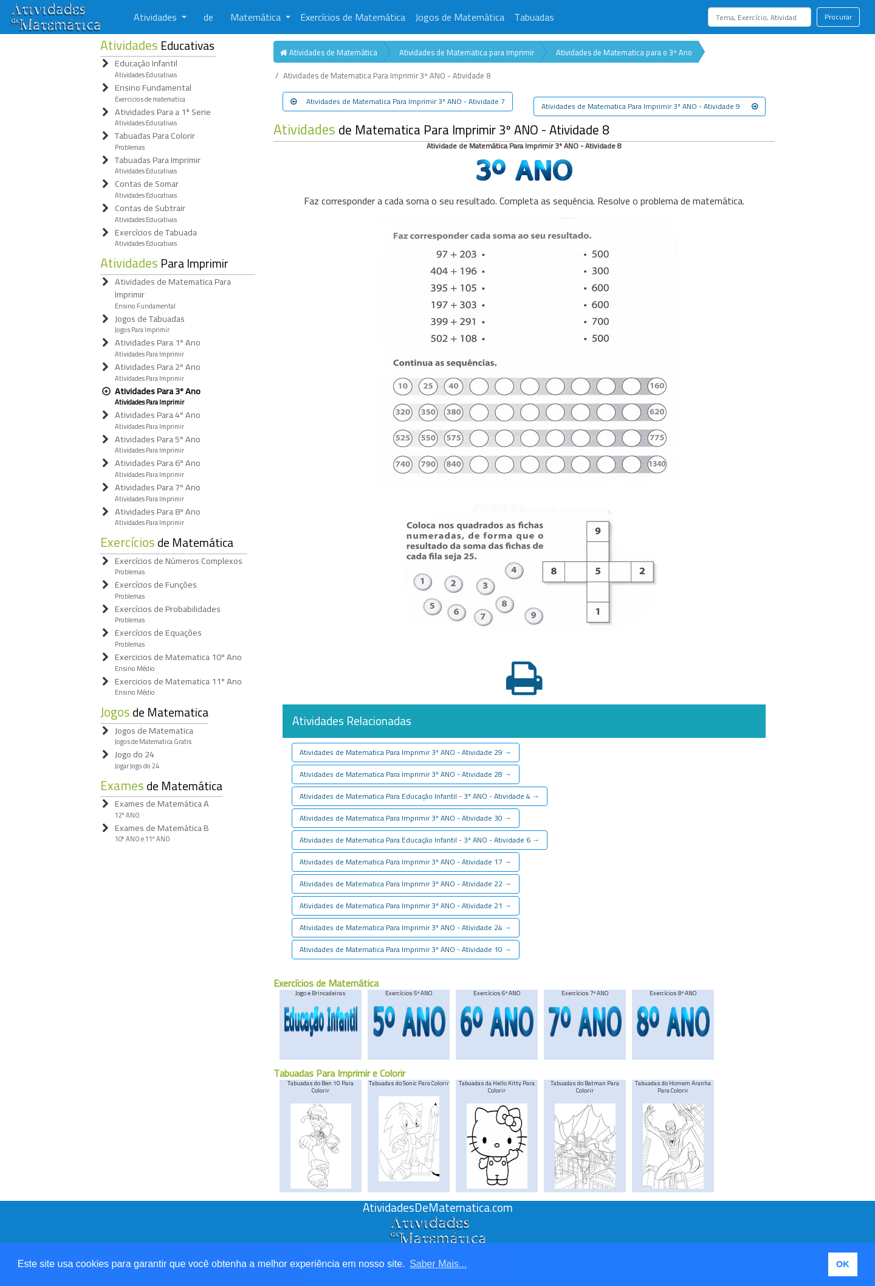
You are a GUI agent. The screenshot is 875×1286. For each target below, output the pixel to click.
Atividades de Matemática (328, 52)
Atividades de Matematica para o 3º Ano (624, 52)
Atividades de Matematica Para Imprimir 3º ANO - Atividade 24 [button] (406, 927)
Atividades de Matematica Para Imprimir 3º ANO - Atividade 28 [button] (406, 774)
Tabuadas (534, 17)
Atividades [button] (156, 17)
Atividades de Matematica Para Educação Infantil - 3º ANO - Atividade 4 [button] (420, 796)
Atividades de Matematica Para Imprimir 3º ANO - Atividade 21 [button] (406, 905)
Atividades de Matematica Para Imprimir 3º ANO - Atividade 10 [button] (406, 949)
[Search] (759, 17)
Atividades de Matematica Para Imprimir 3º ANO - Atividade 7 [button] (397, 101)
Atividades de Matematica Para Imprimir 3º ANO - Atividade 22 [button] (406, 884)
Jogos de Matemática (459, 17)
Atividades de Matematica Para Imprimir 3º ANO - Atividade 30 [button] (406, 818)
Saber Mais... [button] (438, 1264)
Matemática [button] (256, 17)
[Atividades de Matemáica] (437, 1223)
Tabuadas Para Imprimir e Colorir (339, 1073)
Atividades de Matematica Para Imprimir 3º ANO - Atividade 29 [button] (406, 752)
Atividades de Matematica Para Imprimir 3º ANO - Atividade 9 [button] (649, 106)
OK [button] (842, 1264)
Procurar (838, 17)
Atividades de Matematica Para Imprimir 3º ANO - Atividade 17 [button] (406, 862)
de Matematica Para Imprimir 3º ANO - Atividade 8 (441, 130)
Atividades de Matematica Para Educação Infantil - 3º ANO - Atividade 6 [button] (420, 840)
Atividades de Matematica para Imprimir (466, 52)
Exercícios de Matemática (352, 17)
